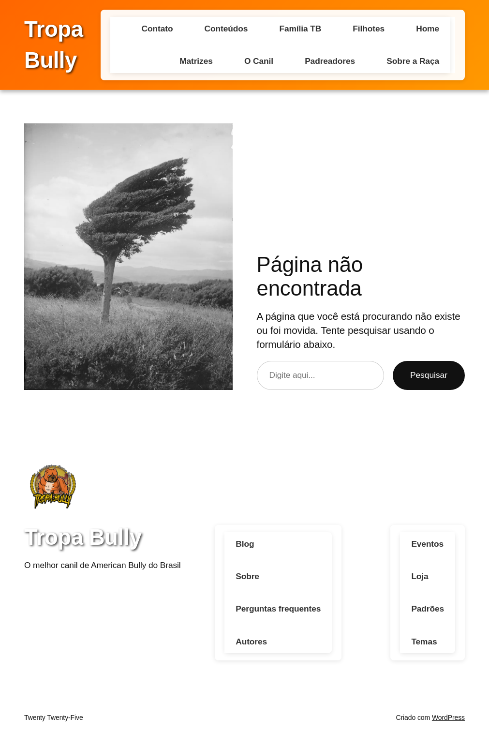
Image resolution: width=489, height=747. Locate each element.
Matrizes (196, 61)
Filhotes (369, 28)
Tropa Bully (83, 537)
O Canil (258, 61)
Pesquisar (428, 375)
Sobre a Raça (412, 61)
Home (427, 28)
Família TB (300, 28)
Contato (157, 28)
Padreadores (330, 61)
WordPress (448, 718)
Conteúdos (226, 28)
